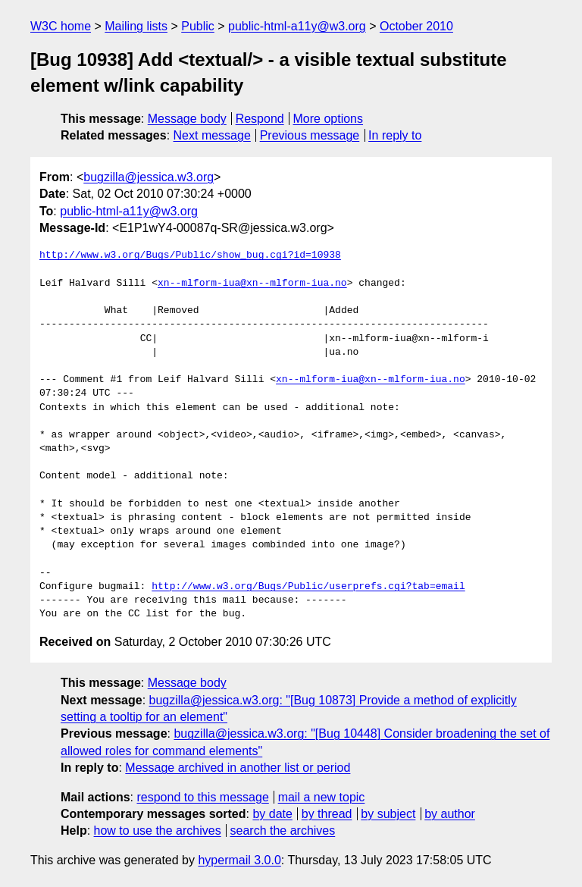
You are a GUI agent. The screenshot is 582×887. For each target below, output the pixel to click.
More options (328, 118)
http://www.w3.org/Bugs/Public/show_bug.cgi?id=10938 (190, 255)
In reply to (394, 135)
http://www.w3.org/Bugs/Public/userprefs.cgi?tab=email (308, 587)
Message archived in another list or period (237, 767)
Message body (187, 118)
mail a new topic (321, 797)
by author (449, 813)
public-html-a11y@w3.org (297, 26)
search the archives (283, 830)
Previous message (310, 135)
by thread (327, 813)
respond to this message (202, 797)
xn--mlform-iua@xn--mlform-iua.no (252, 283)
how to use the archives (157, 830)
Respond (260, 118)
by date (272, 813)
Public (197, 26)
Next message (212, 135)
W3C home (60, 26)
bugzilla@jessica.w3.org (148, 177)
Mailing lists (136, 26)
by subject (388, 813)
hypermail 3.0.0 (239, 860)
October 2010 (416, 26)
